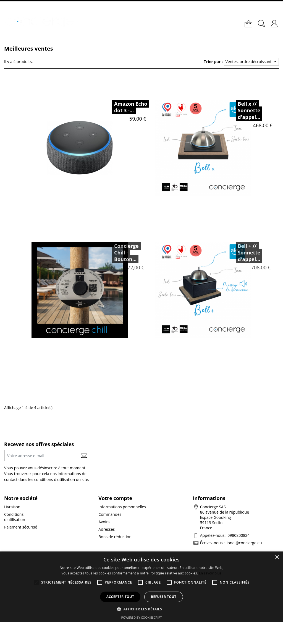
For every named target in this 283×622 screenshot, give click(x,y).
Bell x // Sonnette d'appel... (249, 110)
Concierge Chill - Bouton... (115, 252)
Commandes (109, 514)
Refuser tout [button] (163, 596)
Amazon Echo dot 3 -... (130, 107)
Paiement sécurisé (20, 527)
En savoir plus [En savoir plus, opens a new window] (210, 573)
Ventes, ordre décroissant (251, 61)
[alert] (141, 586)
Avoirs (103, 521)
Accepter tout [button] (120, 596)
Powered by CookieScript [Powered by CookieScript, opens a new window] (141, 617)
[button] (141, 608)
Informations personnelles (122, 506)
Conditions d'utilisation (14, 517)
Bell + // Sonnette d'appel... (238, 252)
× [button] (277, 557)
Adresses (106, 529)
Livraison (12, 506)
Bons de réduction (114, 536)
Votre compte (115, 498)
